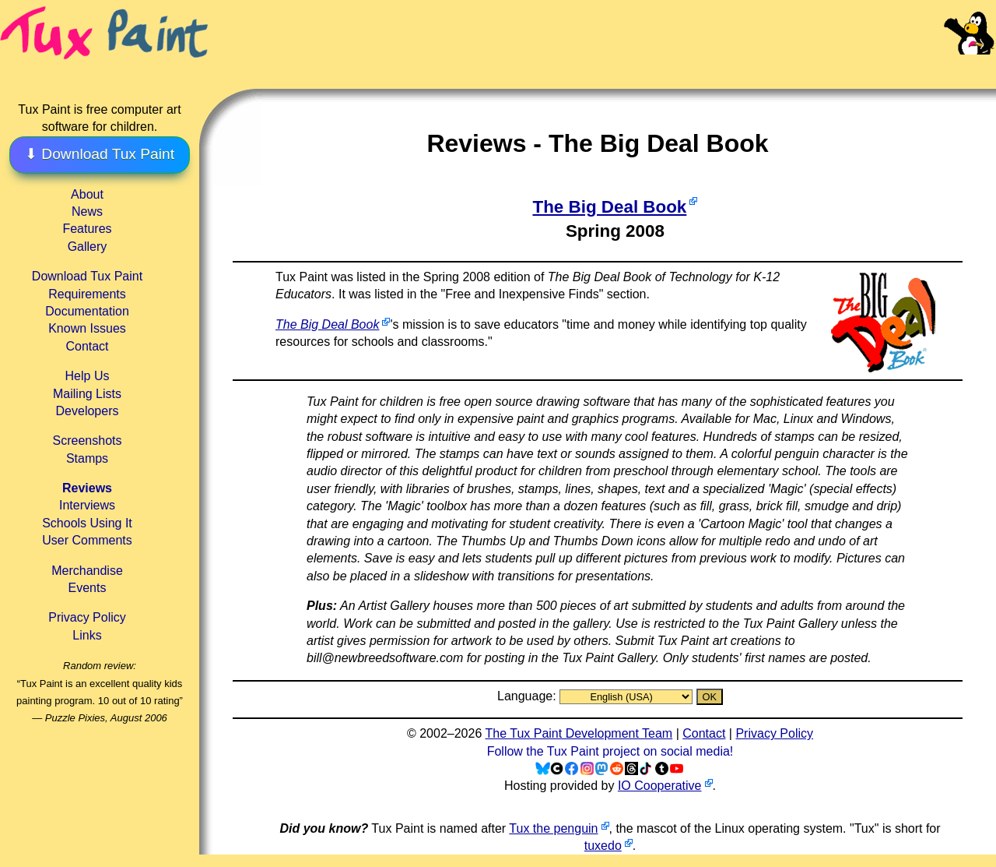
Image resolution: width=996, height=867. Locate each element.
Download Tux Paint (87, 276)
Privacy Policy (87, 617)
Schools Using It (87, 523)
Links (86, 635)
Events (87, 587)
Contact (86, 346)
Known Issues (87, 328)
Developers (87, 411)
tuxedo (603, 845)
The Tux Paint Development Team (578, 733)
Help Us (87, 375)
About (87, 194)
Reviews (87, 488)
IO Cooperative (660, 785)
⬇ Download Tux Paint (99, 154)
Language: (528, 696)
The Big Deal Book (609, 207)
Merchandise (87, 570)
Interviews (87, 505)
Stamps (87, 458)
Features (86, 228)
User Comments (87, 540)
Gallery (87, 246)
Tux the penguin (553, 828)
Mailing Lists (87, 393)
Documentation (87, 311)
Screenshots (87, 440)
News (87, 211)
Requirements (87, 294)
